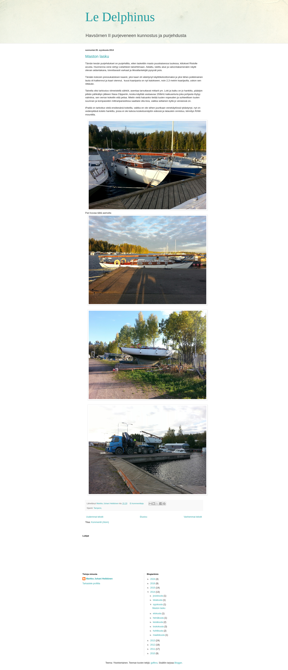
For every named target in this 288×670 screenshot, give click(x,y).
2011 (153, 649)
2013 (153, 640)
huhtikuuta (158, 631)
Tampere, (98, 508)
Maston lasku (97, 56)
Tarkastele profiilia (91, 583)
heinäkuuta (158, 618)
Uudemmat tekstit (94, 517)
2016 (153, 583)
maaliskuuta (159, 635)
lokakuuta (158, 600)
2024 (153, 579)
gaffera (154, 663)
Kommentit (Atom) (100, 522)
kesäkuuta (158, 622)
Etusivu (143, 517)
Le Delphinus (120, 17)
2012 (153, 644)
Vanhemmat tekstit (193, 517)
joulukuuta (158, 596)
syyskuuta (158, 604)
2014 (153, 592)
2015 (153, 587)
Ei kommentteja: (137, 503)
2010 (153, 653)
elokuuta (157, 613)
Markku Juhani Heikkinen (99, 578)
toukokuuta (158, 626)
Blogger (178, 663)
